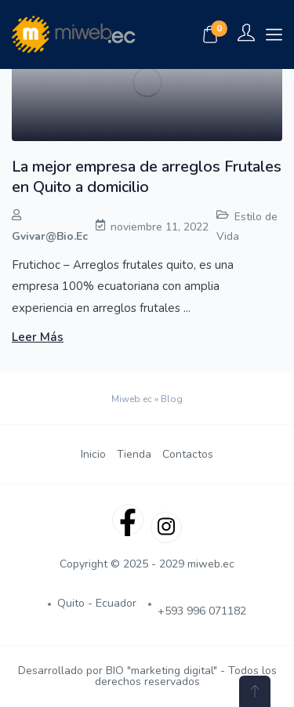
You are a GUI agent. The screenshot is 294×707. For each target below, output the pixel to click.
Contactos (187, 454)
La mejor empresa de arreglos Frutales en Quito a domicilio (146, 177)
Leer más (38, 337)
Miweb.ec (131, 399)
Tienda (134, 454)
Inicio (93, 454)
